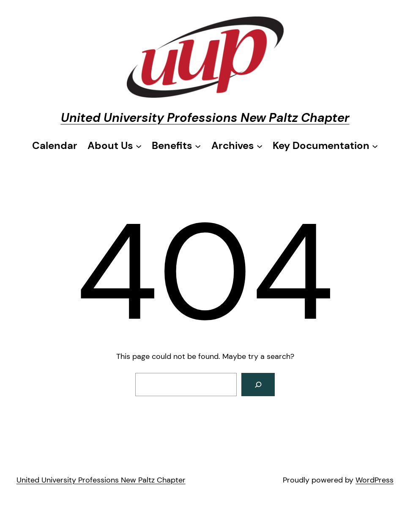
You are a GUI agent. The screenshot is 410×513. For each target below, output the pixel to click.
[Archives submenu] (236, 146)
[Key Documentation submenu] (325, 146)
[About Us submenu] (114, 146)
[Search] (258, 384)
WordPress (374, 480)
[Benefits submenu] (176, 146)
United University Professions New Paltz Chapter (205, 118)
